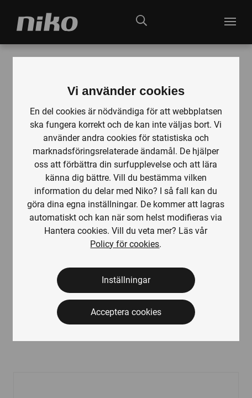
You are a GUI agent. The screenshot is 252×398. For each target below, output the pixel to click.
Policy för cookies (124, 244)
